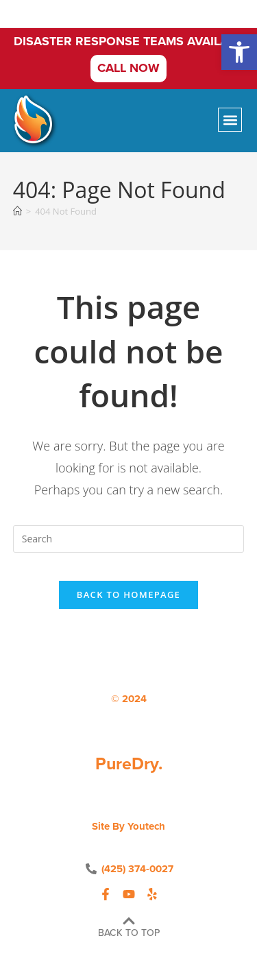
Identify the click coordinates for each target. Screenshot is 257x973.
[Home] (17, 211)
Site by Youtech (128, 826)
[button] (239, 52)
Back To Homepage (128, 594)
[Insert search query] (129, 539)
